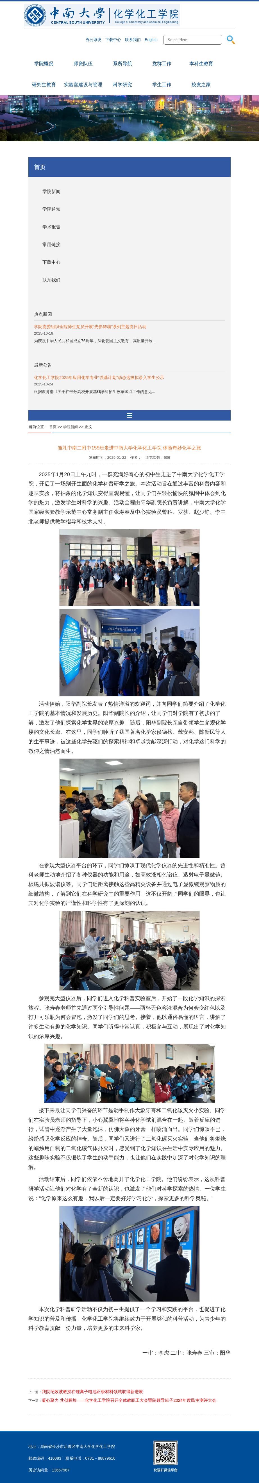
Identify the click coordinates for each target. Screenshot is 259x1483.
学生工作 (161, 84)
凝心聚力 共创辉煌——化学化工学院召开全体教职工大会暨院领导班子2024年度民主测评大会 (129, 1400)
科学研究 (122, 84)
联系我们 (51, 280)
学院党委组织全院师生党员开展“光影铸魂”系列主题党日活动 (90, 326)
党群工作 (161, 63)
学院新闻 (51, 191)
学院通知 (51, 209)
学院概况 (43, 63)
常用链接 (51, 244)
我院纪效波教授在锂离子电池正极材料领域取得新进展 (92, 1391)
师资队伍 (83, 63)
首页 (52, 427)
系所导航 (122, 63)
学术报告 (51, 226)
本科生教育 (201, 63)
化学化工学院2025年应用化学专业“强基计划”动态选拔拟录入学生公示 (99, 377)
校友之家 (201, 84)
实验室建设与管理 (83, 84)
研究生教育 (44, 84)
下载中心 (51, 262)
